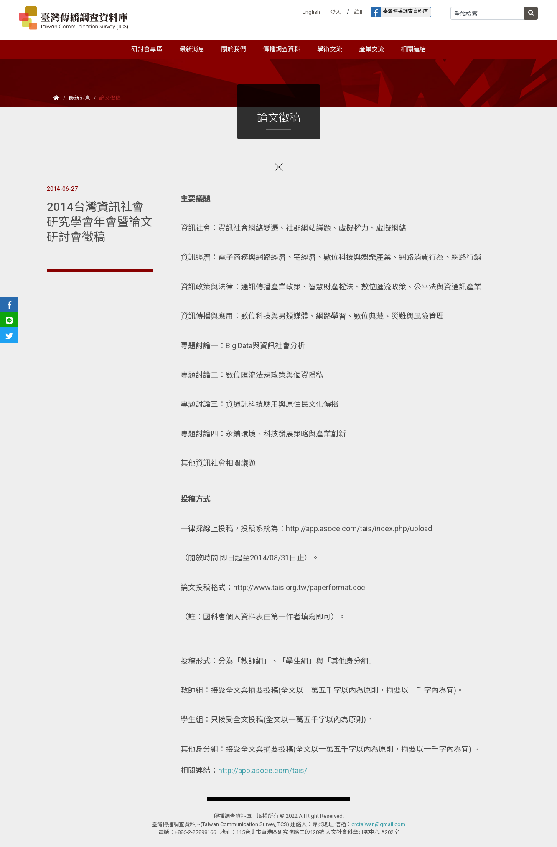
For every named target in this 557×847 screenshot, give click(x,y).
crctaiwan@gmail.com (378, 824)
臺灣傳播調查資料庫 (399, 12)
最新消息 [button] (191, 49)
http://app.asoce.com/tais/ (262, 770)
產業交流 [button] (371, 49)
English (311, 12)
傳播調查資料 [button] (281, 49)
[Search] (487, 13)
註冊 (359, 12)
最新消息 (79, 98)
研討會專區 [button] (147, 49)
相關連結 (413, 49)
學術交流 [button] (329, 49)
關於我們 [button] (233, 49)
